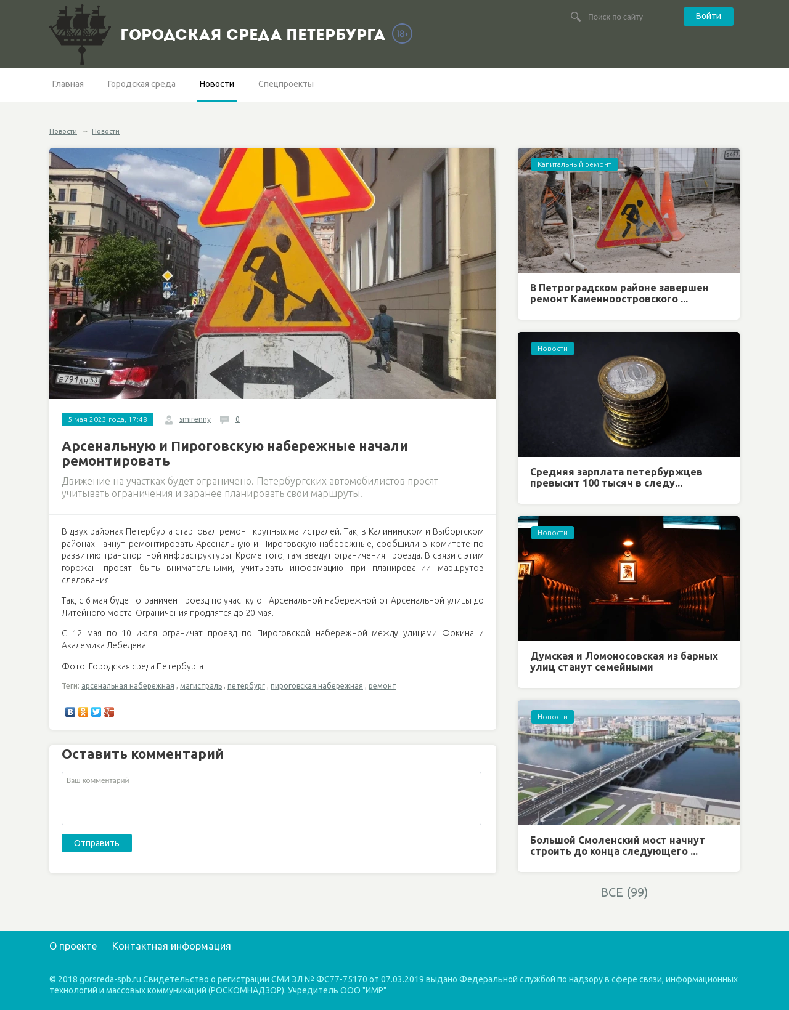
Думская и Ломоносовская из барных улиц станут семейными (624, 661)
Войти (708, 16)
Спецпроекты (286, 84)
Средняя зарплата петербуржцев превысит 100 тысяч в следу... (616, 477)
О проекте (73, 945)
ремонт (382, 686)
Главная (68, 84)
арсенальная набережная (127, 686)
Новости (217, 84)
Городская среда (142, 84)
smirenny (195, 419)
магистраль (201, 686)
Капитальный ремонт (574, 164)
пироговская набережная (317, 686)
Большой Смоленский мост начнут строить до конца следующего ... (617, 845)
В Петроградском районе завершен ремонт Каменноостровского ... (619, 293)
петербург (246, 686)
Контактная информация (171, 945)
